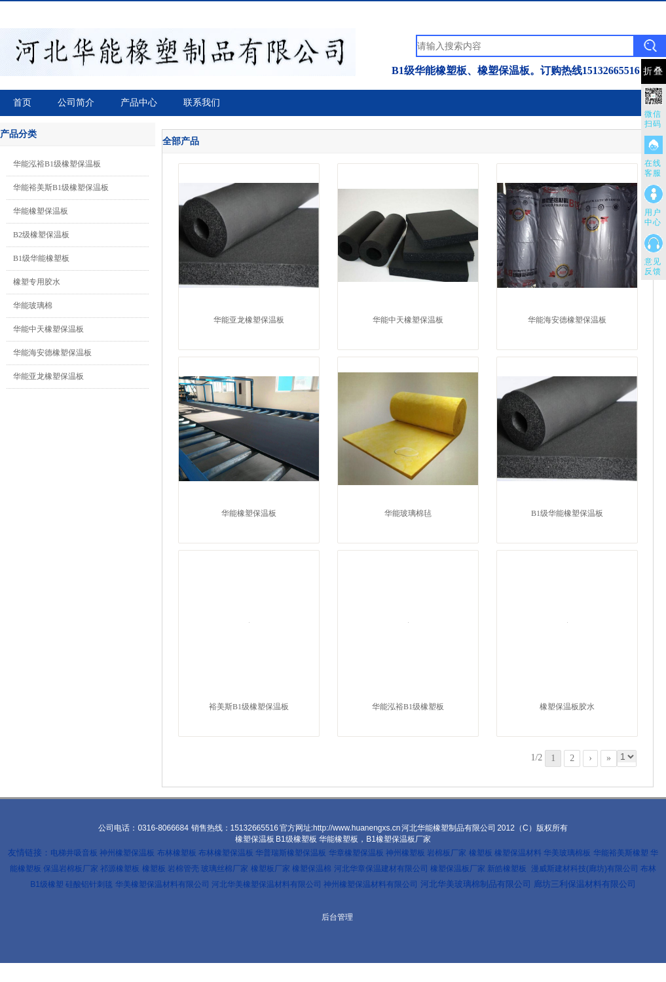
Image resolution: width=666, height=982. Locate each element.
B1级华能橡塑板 (41, 258)
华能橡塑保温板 (40, 211)
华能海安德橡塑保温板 (52, 352)
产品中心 (138, 103)
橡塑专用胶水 (36, 281)
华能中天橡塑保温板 (48, 329)
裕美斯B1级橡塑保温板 (249, 706)
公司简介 (76, 103)
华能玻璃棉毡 (408, 513)
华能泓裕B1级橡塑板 (408, 706)
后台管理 (337, 917)
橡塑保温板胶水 (567, 706)
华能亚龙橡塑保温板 (48, 376)
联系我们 (201, 103)
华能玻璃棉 (32, 305)
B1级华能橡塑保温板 (567, 513)
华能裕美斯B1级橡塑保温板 (61, 187)
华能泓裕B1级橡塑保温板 (57, 163)
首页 (22, 103)
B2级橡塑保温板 (41, 234)
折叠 (653, 71)
